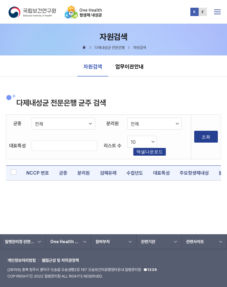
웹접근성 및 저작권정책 (60, 260)
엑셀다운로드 (149, 151)
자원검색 (92, 66)
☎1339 (150, 269)
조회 (206, 136)
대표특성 (17, 146)
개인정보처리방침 (21, 260)
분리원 (112, 123)
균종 (17, 123)
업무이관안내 (129, 66)
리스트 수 (112, 146)
